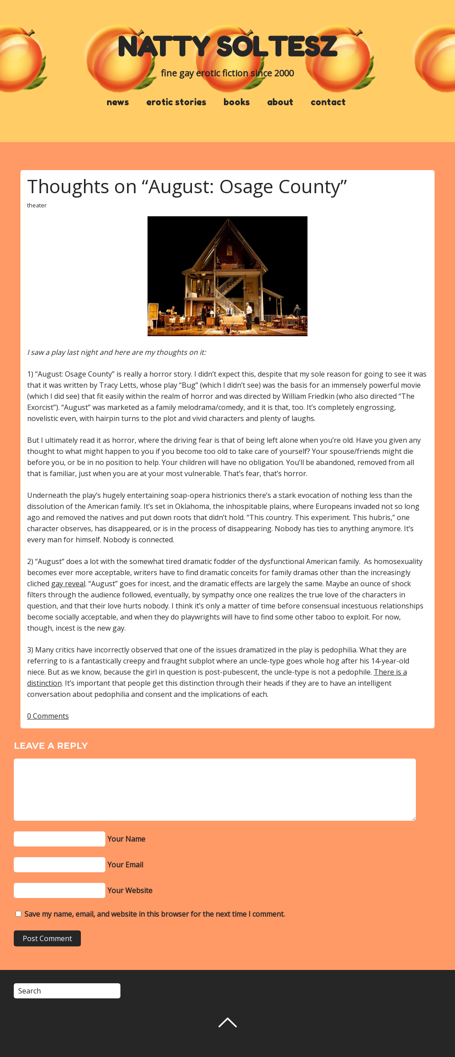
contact (328, 102)
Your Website (130, 890)
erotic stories (176, 102)
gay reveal (68, 583)
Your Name (126, 839)
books (237, 102)
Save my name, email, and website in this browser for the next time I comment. (154, 914)
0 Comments (48, 716)
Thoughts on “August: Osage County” (187, 186)
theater (37, 205)
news (118, 102)
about (280, 102)
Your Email (125, 865)
